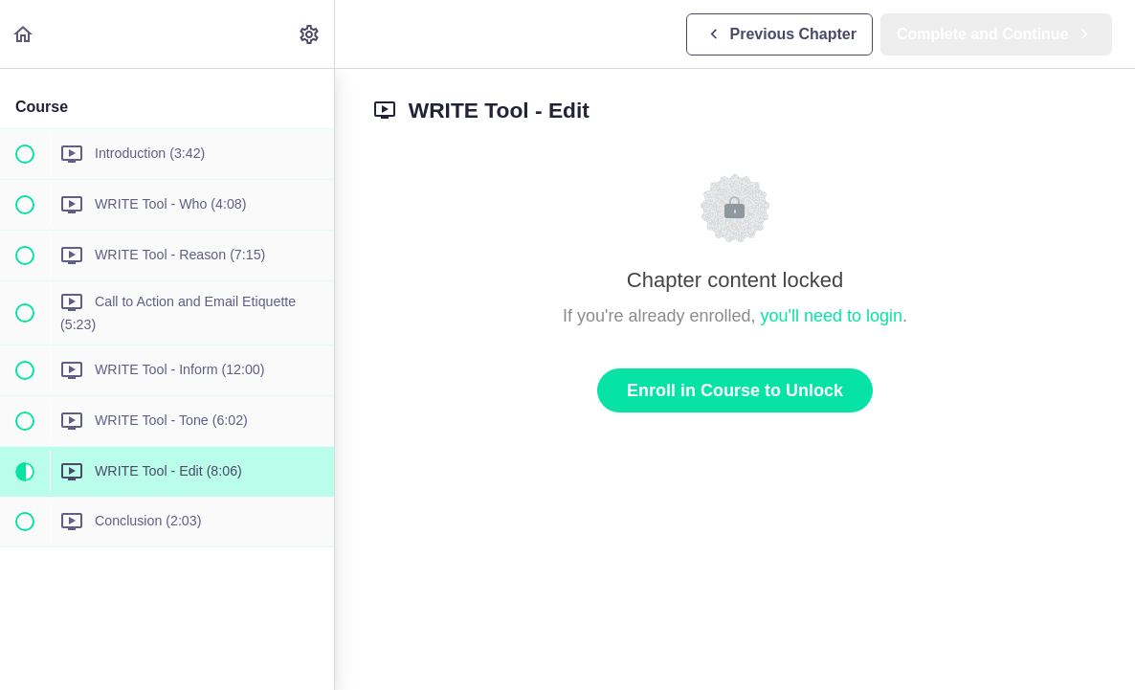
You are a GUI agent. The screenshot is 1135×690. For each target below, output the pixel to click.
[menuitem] (310, 34)
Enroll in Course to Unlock (735, 390)
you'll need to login (832, 315)
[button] (24, 34)
